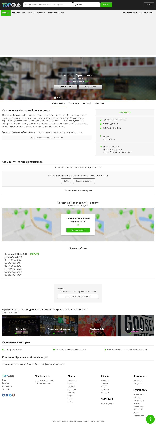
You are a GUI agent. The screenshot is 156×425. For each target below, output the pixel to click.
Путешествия (139, 415)
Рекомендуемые (107, 403)
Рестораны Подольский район (71, 349)
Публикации (56, 12)
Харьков (73, 422)
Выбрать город (145, 13)
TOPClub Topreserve (42, 384)
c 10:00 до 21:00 (111, 123)
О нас (4, 380)
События (99, 103)
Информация (58, 103)
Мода (136, 412)
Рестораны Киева (13, 349)
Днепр (86, 422)
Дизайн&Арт (138, 406)
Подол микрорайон (112, 149)
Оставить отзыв (66, 87)
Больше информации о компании (47, 137)
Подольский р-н (111, 146)
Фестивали (105, 393)
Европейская (109, 139)
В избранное (90, 87)
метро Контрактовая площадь (117, 152)
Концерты (104, 384)
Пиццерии (72, 390)
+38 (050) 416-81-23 (112, 128)
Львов (92, 422)
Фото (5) (87, 103)
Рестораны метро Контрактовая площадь (127, 349)
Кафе (70, 396)
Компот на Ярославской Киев (17, 364)
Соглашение (7, 386)
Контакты (5, 389)
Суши (70, 402)
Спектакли (105, 390)
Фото (31, 12)
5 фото (60, 98)
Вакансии (6, 383)
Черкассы (100, 422)
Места (5, 12)
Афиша (41, 12)
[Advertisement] (78, 36)
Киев (80, 422)
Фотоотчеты (141, 376)
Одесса (65, 422)
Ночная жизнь (139, 395)
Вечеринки (105, 381)
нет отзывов (78, 81)
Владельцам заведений (44, 381)
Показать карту (78, 230)
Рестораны (78, 78)
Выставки (104, 387)
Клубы (70, 384)
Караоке (71, 387)
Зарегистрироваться (84, 181)
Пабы (70, 399)
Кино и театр (139, 400)
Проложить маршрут (78, 205)
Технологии (138, 409)
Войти (149, 5)
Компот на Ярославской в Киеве (50, 364)
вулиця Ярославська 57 (114, 119)
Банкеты (71, 393)
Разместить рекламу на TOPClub (78, 296)
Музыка (137, 403)
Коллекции (18, 12)
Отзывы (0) (74, 103)
